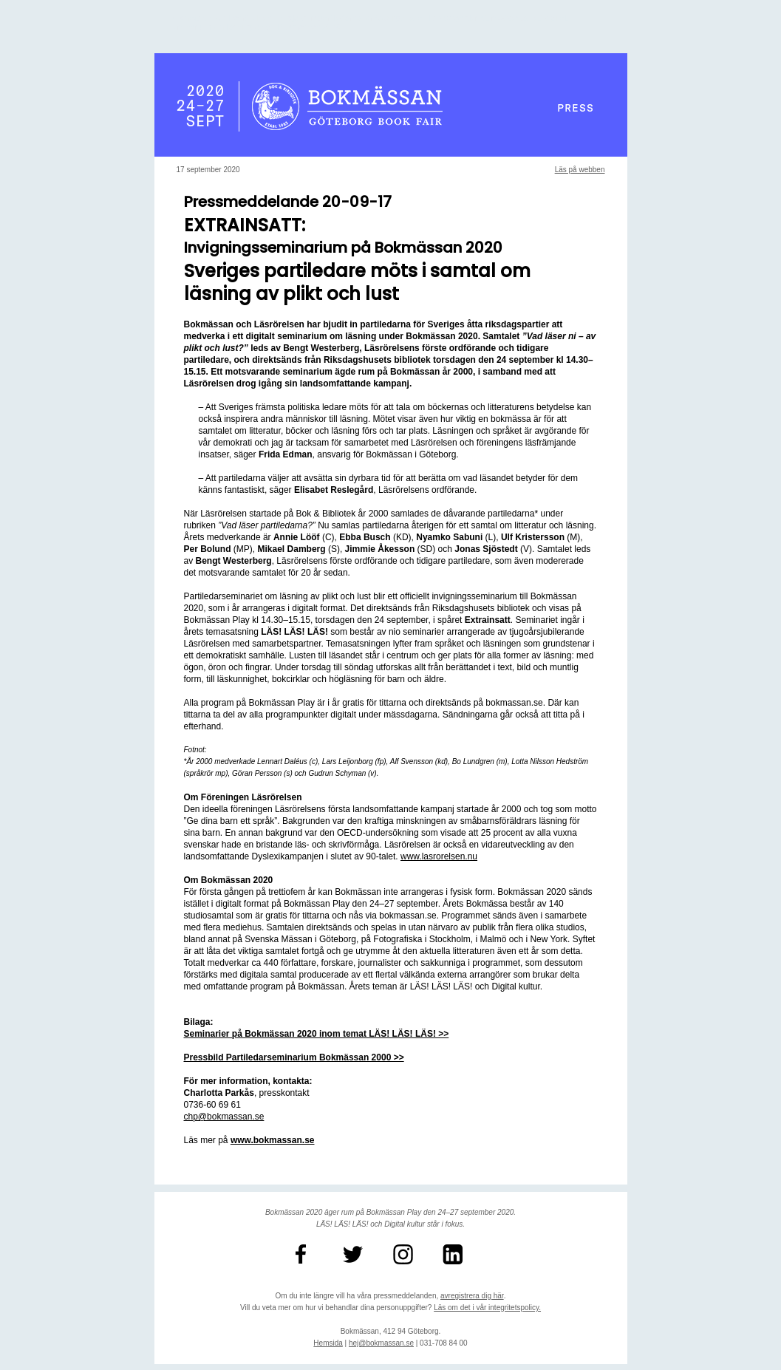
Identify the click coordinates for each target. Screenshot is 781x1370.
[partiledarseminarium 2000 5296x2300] (294, 1057)
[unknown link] (273, 1140)
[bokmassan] (415, 1254)
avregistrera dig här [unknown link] (472, 1296)
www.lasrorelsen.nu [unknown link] (438, 856)
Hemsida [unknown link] (327, 1343)
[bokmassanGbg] (365, 1254)
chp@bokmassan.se (224, 1116)
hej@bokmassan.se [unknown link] (381, 1343)
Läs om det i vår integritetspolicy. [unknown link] (487, 1307)
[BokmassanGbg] (316, 1254)
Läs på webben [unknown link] (580, 170)
